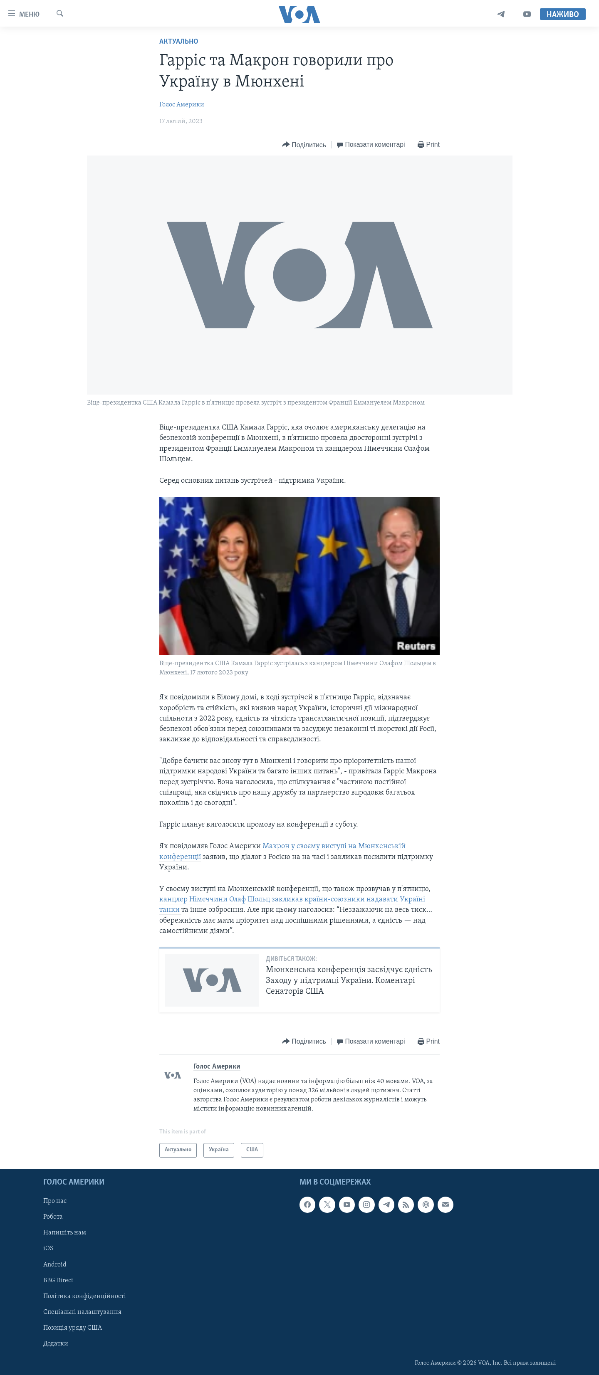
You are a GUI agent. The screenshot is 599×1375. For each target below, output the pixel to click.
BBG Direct (58, 1280)
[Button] (304, 145)
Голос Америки (181, 104)
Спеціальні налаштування (82, 1311)
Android (55, 1264)
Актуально (178, 42)
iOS (48, 1248)
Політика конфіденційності (84, 1296)
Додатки (55, 1343)
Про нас (55, 1201)
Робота (53, 1217)
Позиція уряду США (72, 1328)
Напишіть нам (64, 1232)
